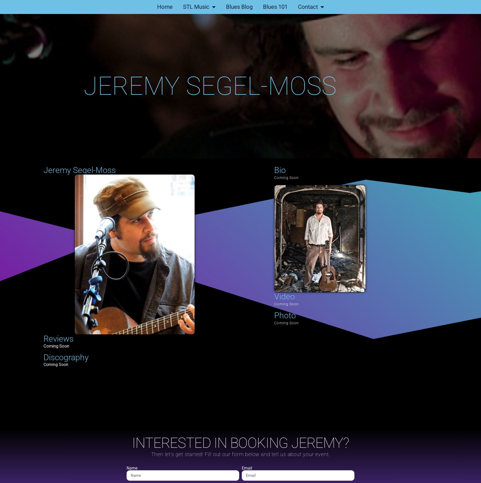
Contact (311, 7)
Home (165, 7)
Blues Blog (239, 7)
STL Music (199, 7)
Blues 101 (275, 7)
